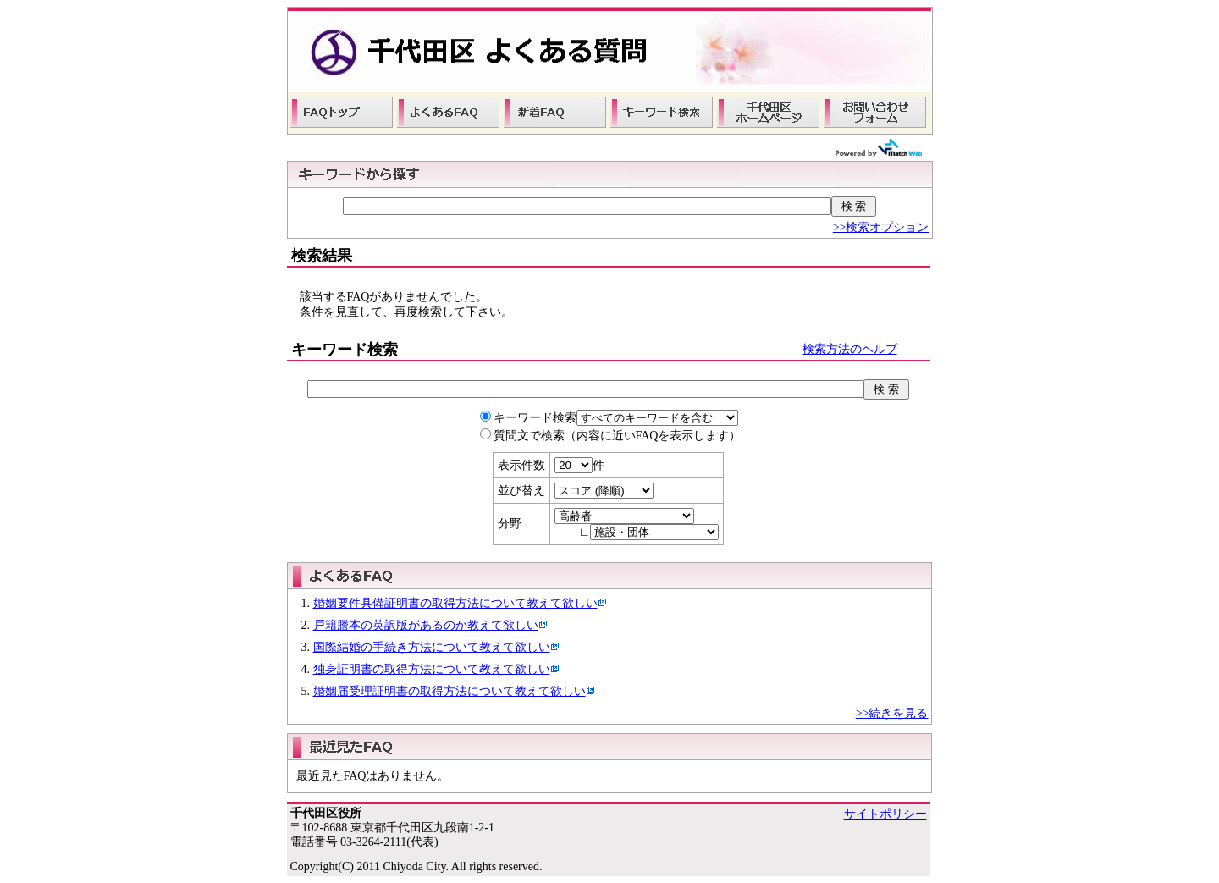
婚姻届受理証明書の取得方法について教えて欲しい (449, 691)
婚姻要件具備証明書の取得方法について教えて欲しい (455, 603)
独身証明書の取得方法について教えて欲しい (431, 669)
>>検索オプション (881, 227)
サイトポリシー (885, 814)
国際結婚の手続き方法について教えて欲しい (431, 647)
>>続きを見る (892, 713)
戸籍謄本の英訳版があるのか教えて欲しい (425, 625)
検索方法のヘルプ (850, 349)
